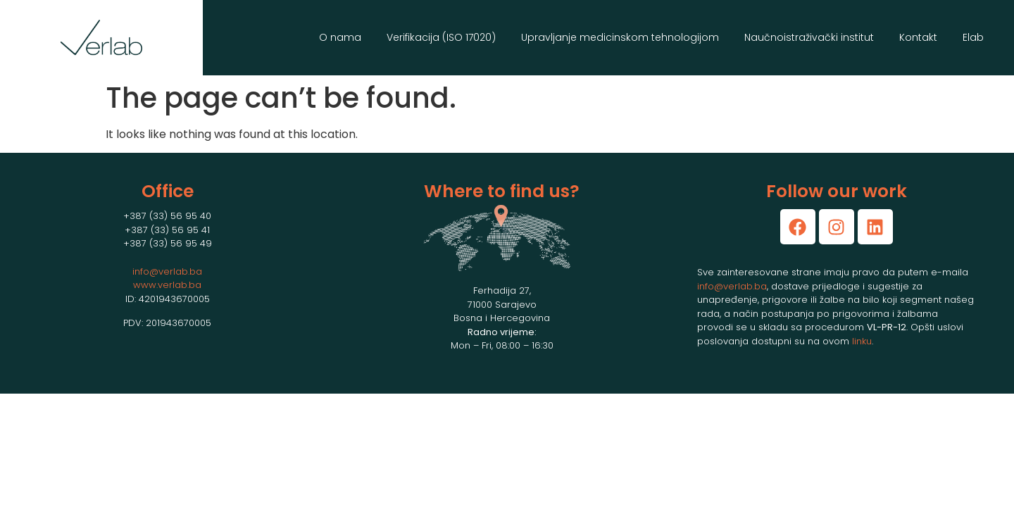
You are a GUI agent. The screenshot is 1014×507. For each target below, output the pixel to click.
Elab (973, 37)
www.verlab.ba (167, 285)
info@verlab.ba (167, 271)
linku (862, 341)
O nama (340, 37)
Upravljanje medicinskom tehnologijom (620, 37)
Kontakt (918, 37)
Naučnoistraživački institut (809, 37)
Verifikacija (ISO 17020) (441, 37)
